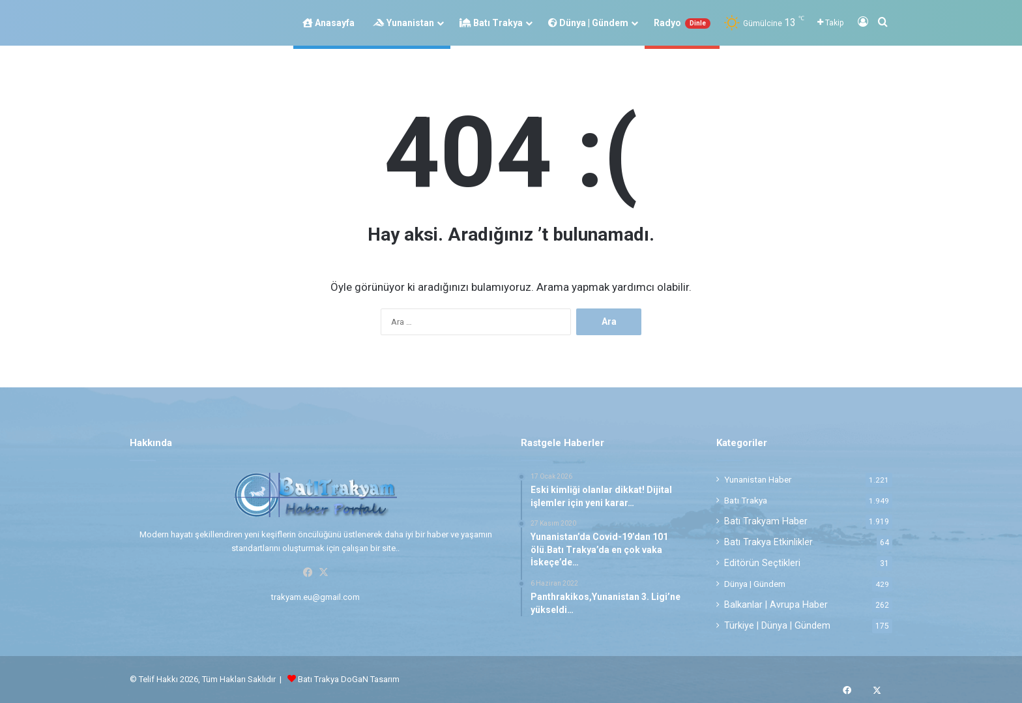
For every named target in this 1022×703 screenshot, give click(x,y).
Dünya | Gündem (588, 23)
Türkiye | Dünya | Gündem (777, 625)
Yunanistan (403, 23)
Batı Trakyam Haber (766, 521)
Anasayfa (328, 23)
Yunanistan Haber (758, 479)
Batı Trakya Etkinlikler (768, 542)
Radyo (682, 23)
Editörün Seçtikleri (762, 563)
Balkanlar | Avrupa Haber (776, 604)
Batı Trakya (491, 23)
